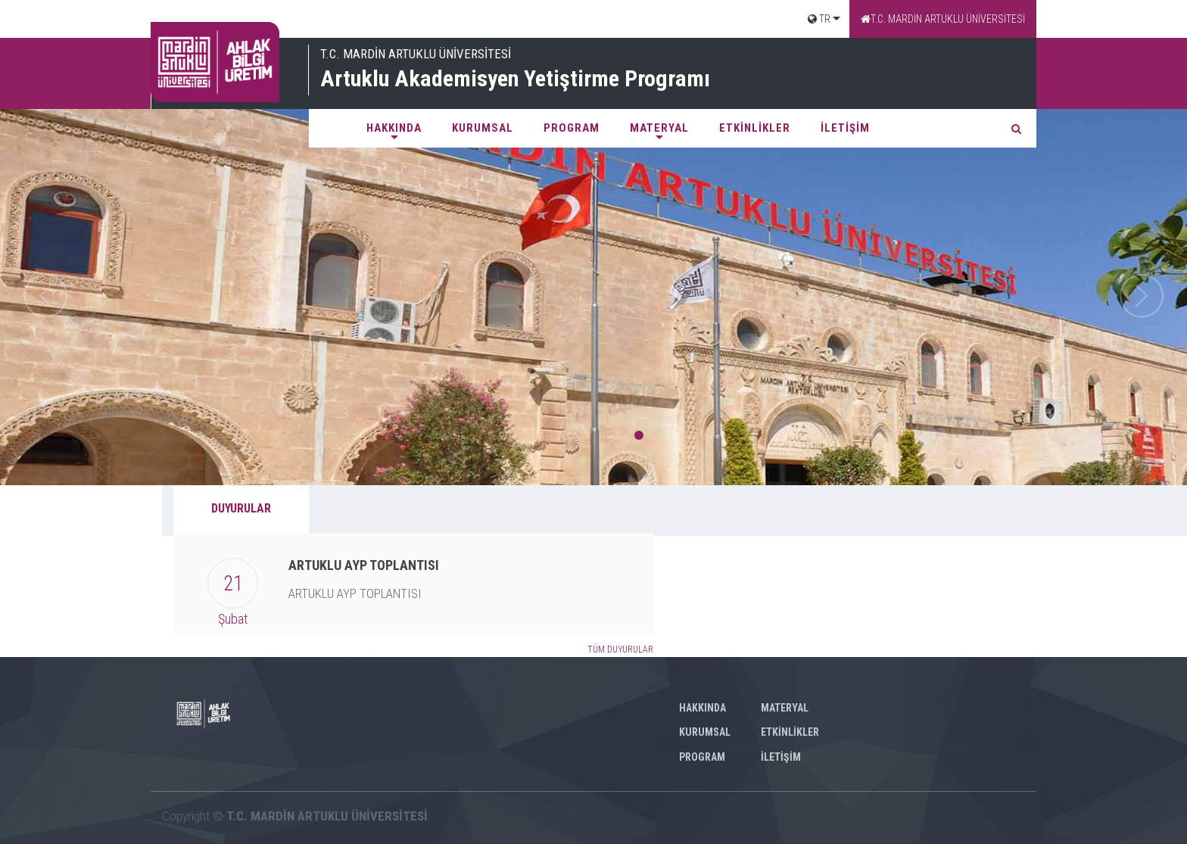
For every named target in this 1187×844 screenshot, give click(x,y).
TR (819, 19)
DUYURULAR (241, 508)
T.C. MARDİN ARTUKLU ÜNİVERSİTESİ (943, 19)
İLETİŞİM (845, 128)
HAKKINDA (394, 128)
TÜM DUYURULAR (620, 649)
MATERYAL (659, 128)
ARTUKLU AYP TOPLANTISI (363, 565)
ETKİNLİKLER (754, 128)
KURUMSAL (482, 128)
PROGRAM (572, 128)
